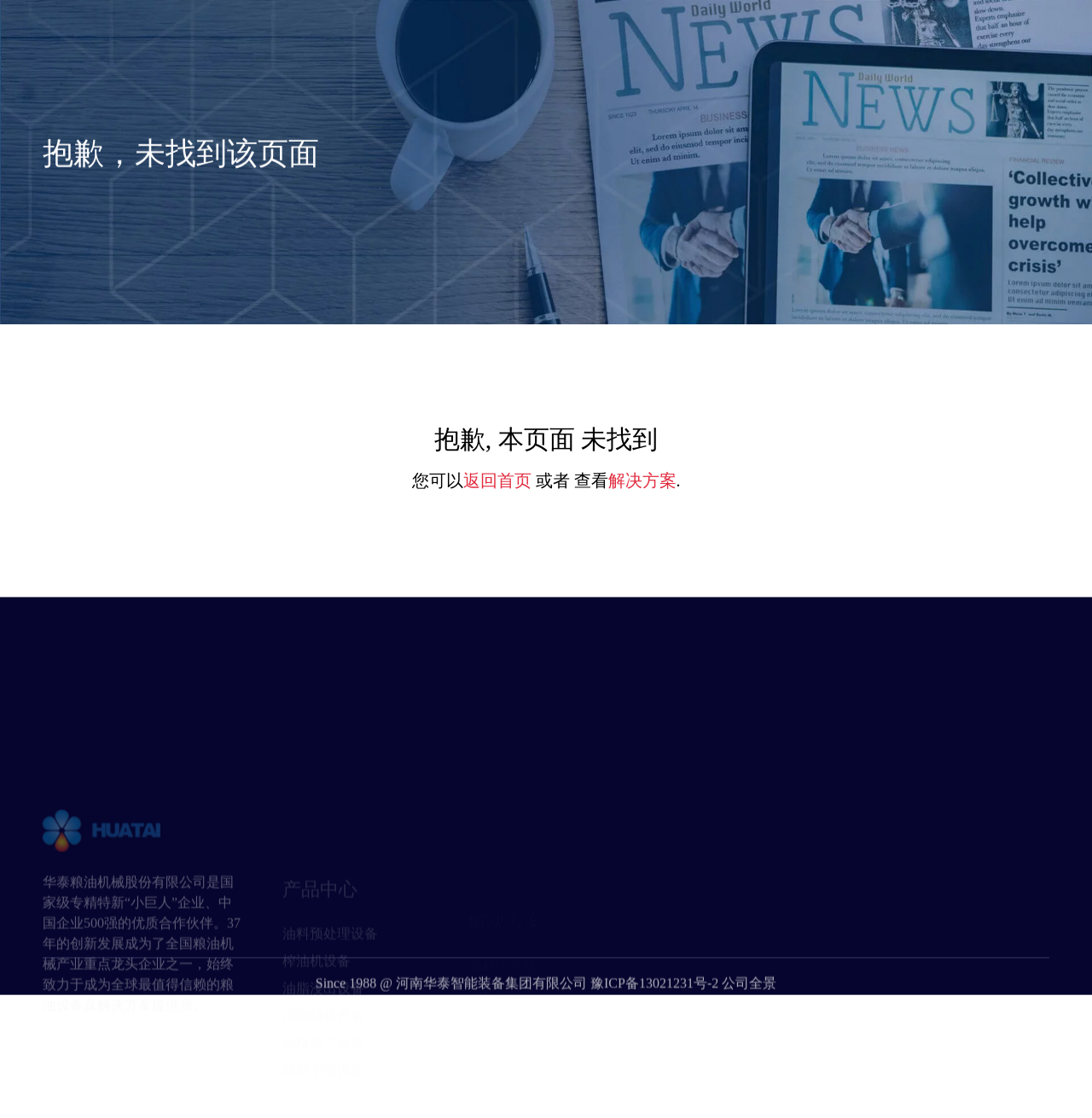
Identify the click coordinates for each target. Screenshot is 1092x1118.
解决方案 (642, 480)
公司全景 (749, 1006)
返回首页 (497, 480)
